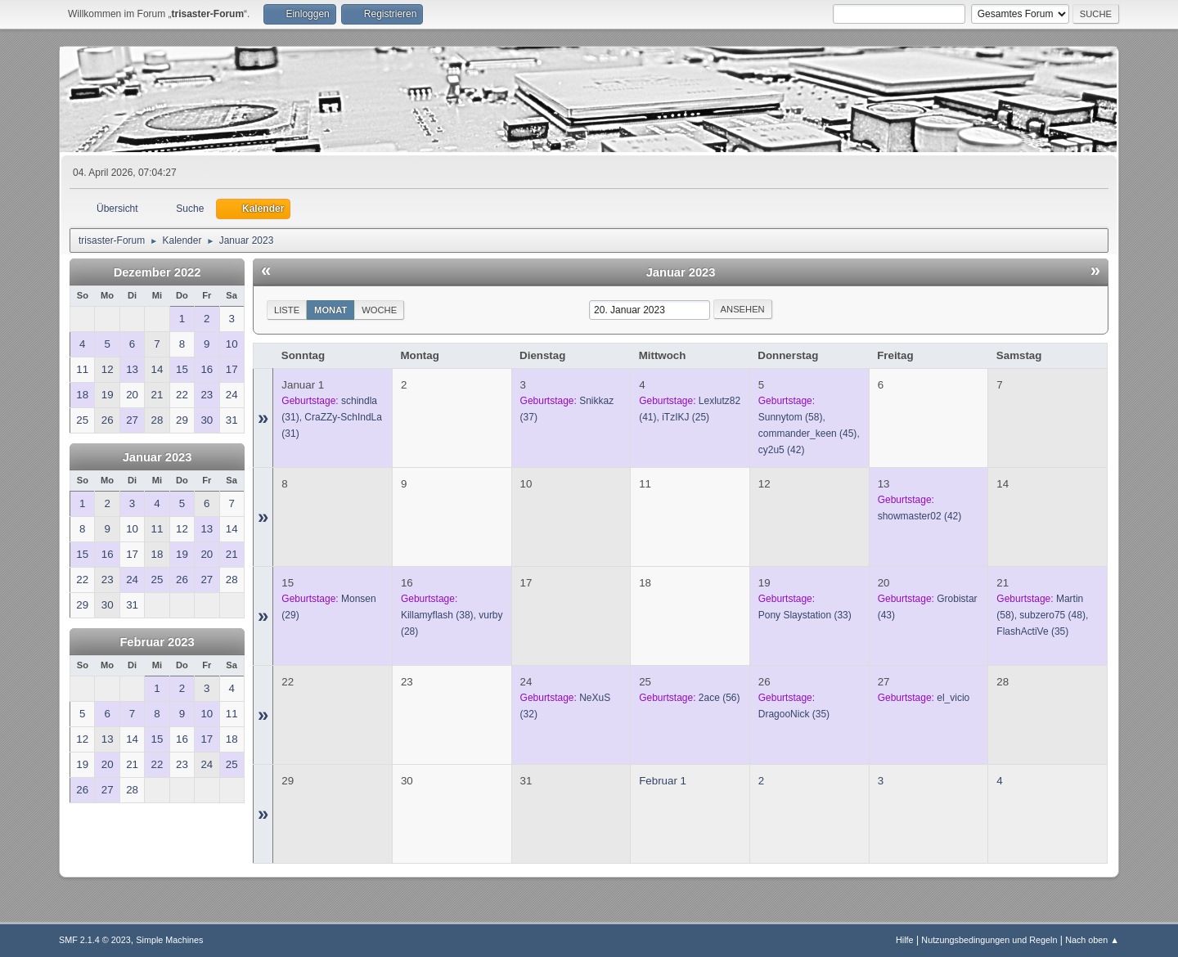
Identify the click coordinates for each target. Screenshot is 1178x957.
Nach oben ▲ (1092, 940)
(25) (685, 417)
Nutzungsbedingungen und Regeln (989, 940)
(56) (719, 697)
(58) (790, 417)
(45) (807, 433)
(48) (1052, 615)
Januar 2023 (157, 457)
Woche (379, 310)
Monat (330, 310)
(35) (1032, 631)
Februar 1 (662, 781)
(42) (781, 450)
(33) (805, 615)
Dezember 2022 (157, 272)
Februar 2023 (156, 642)
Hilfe (905, 940)
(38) (437, 615)
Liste (286, 310)
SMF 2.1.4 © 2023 (95, 940)
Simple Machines (169, 940)
